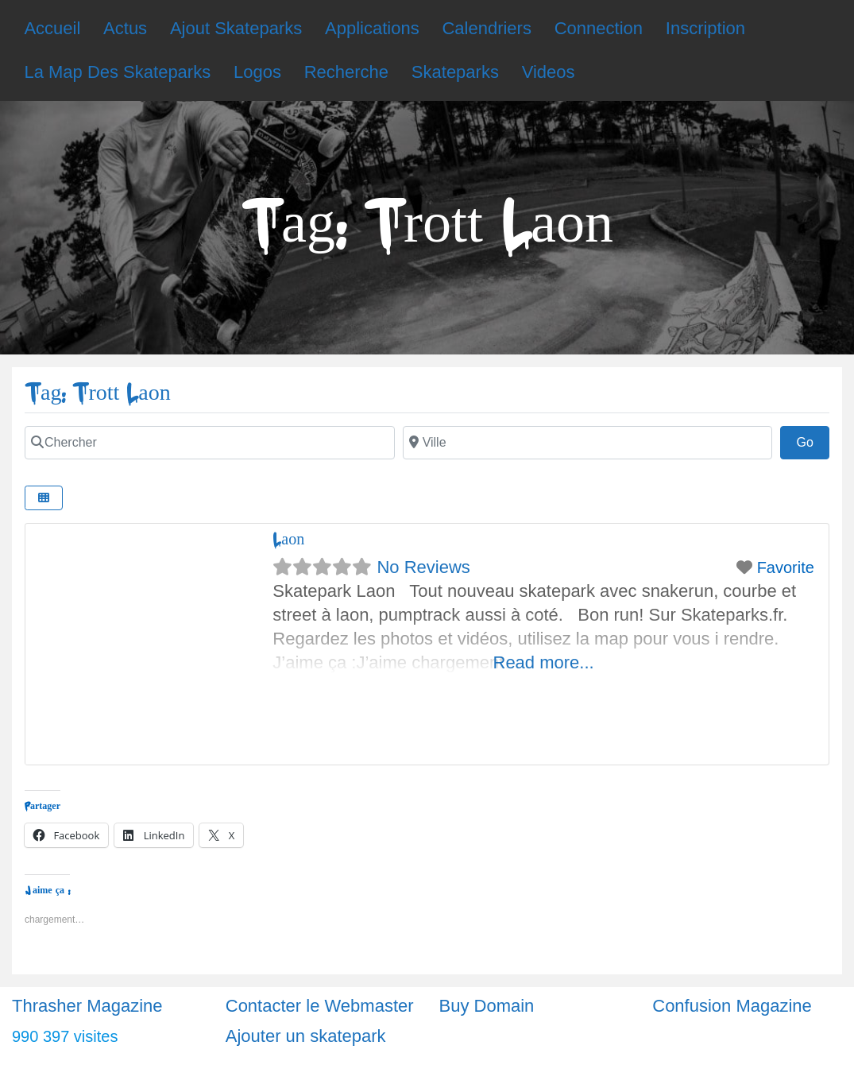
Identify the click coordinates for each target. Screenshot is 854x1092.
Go (812, 440)
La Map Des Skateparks (117, 72)
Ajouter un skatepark (306, 1036)
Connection (599, 28)
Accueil (52, 28)
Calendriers (486, 28)
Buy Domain (487, 1006)
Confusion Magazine (732, 1006)
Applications (372, 28)
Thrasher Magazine (87, 1006)
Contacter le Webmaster (320, 1006)
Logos (257, 72)
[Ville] (588, 442)
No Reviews (423, 567)
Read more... (543, 662)
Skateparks (455, 72)
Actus (125, 28)
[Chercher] (210, 442)
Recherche (346, 72)
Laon (288, 539)
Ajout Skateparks (236, 28)
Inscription (705, 28)
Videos (548, 72)
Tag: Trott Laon (98, 393)
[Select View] (44, 498)
